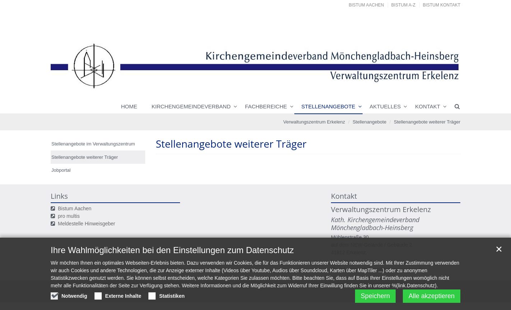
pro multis (69, 216)
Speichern (375, 296)
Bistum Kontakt (441, 5)
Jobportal (60, 170)
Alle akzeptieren (432, 296)
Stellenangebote (328, 106)
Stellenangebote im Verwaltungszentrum (93, 144)
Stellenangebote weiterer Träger (427, 122)
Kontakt (427, 106)
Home (129, 106)
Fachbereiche (266, 106)
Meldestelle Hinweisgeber (86, 223)
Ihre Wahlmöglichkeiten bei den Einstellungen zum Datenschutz (172, 251)
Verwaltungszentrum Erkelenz (314, 122)
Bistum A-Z (403, 5)
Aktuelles (385, 106)
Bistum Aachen (366, 5)
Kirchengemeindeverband (191, 106)
